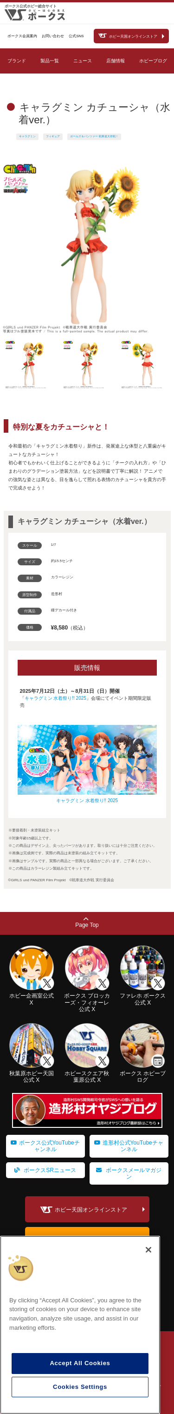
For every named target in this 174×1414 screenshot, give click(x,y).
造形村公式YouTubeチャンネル (128, 1146)
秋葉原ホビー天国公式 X (31, 1074)
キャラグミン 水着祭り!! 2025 (55, 698)
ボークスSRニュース (45, 1170)
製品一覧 (49, 60)
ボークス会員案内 (22, 36)
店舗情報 (115, 60)
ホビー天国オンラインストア (133, 36)
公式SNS (76, 36)
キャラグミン (27, 136)
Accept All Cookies (80, 1363)
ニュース (82, 60)
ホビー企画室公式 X (31, 996)
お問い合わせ (53, 36)
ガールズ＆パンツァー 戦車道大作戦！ (94, 136)
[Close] (148, 1250)
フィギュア (53, 136)
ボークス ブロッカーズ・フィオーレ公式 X (87, 999)
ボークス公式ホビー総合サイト (31, 6)
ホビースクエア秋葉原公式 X (87, 1074)
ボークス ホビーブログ (142, 1074)
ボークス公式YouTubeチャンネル (45, 1146)
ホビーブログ (153, 60)
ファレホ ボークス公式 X (142, 996)
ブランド (16, 60)
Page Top (87, 922)
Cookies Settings (80, 1386)
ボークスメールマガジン (128, 1173)
